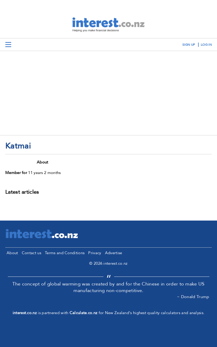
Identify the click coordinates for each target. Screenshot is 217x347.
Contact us (31, 253)
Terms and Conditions (64, 253)
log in (206, 45)
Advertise (113, 253)
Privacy (94, 253)
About (12, 253)
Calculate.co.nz (84, 312)
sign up (188, 45)
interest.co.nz (25, 312)
